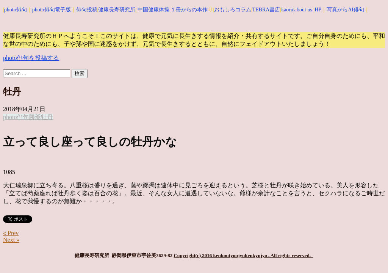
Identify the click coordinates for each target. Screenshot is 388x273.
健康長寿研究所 (116, 10)
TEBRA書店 (266, 10)
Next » (11, 240)
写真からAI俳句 (345, 10)
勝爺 (35, 117)
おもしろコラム (232, 10)
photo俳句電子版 (51, 10)
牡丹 (47, 117)
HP (317, 10)
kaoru (287, 10)
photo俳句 (15, 10)
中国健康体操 (153, 10)
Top (370, 255)
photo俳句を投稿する (31, 58)
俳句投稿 (86, 10)
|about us (302, 10)
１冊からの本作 (189, 10)
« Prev (11, 233)
